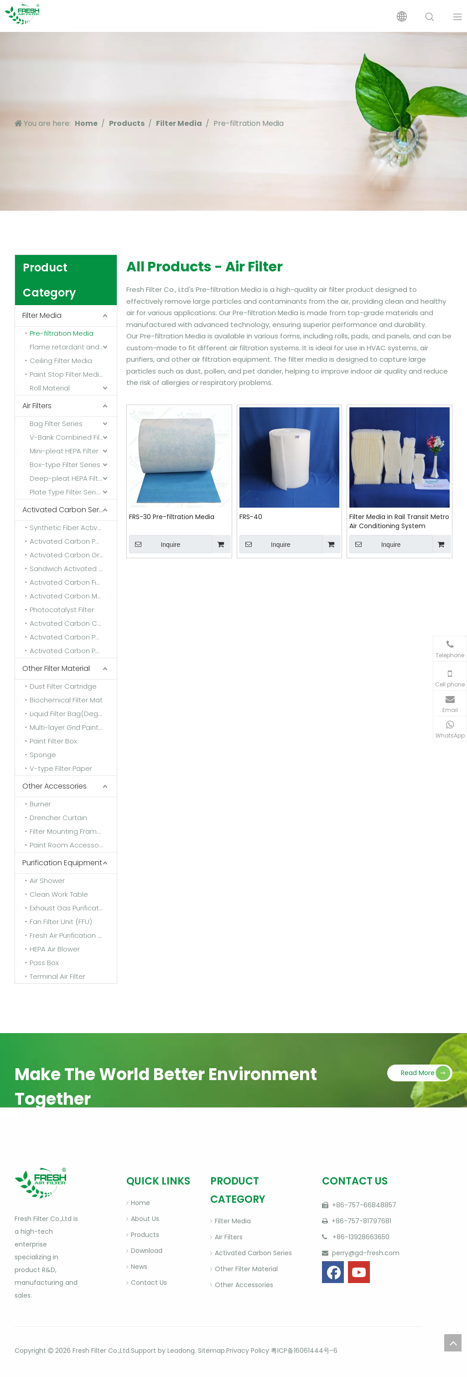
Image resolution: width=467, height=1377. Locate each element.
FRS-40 (250, 516)
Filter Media (42, 315)
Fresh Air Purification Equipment (73, 935)
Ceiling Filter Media (61, 360)
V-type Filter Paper (61, 768)
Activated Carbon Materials (73, 596)
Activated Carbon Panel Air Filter (73, 637)
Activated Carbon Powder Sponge (73, 541)
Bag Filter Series (56, 423)
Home (140, 1202)
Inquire (154, 544)
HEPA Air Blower (55, 949)
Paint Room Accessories (70, 845)
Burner (40, 804)
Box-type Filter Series (65, 464)
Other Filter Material (56, 668)
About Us (145, 1218)
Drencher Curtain (58, 817)
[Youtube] (359, 1272)
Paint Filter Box (53, 741)
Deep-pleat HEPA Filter (67, 478)
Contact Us (149, 1282)
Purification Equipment (62, 862)
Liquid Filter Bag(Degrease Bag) (73, 713)
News (139, 1266)
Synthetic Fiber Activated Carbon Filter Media (73, 527)
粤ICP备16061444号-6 (304, 1350)
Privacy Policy (247, 1350)
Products (145, 1234)
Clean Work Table (59, 894)
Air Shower (47, 880)
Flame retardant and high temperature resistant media (73, 347)
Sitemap (210, 1350)
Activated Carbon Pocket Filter (73, 650)
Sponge (43, 754)
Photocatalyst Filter (62, 609)
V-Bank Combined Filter (69, 437)
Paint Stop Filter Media (67, 374)
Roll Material (50, 388)
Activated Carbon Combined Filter (73, 623)
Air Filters (37, 405)
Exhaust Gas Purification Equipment (73, 908)
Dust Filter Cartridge (63, 686)
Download (146, 1250)
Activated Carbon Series (65, 509)
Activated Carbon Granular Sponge (73, 555)
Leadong (181, 1350)
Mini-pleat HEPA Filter (64, 451)
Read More (418, 1072)
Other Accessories (54, 786)
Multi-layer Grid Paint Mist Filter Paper (73, 727)
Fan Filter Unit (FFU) (61, 921)
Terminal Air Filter (57, 976)
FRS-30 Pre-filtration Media (171, 516)
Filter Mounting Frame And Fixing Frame (73, 831)
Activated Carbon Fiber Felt (73, 582)
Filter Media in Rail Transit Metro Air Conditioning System (399, 521)
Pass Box (44, 962)
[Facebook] (333, 1272)
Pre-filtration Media (61, 333)
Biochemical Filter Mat (66, 700)
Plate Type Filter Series (67, 492)
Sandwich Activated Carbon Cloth (73, 568)
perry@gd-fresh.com (365, 1252)
